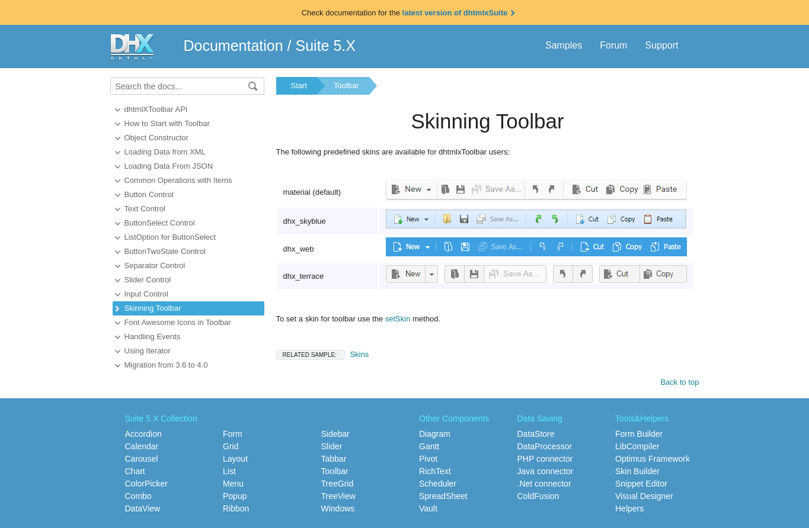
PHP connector (545, 458)
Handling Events (152, 336)
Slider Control (147, 279)
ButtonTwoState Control (165, 251)
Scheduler (437, 483)
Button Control (149, 194)
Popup (235, 496)
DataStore (536, 434)
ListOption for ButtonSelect (170, 237)
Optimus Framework (652, 458)
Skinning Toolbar (152, 308)
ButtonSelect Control (159, 222)
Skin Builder (637, 471)
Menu (233, 483)
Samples (563, 45)
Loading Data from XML (165, 151)
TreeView (338, 496)
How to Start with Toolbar (167, 123)
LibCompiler (637, 446)
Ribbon (236, 508)
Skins (322, 354)
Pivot (428, 458)
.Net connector (544, 483)
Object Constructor (156, 137)
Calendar (142, 446)
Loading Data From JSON (168, 166)
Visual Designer (644, 496)
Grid (230, 446)
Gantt (429, 446)
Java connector (545, 471)
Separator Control (155, 265)
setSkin (398, 318)
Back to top (679, 382)
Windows (338, 508)
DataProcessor (545, 446)
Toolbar (346, 85)
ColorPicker (146, 483)
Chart (135, 471)
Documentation (233, 45)
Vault (428, 508)
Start (299, 85)
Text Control (144, 208)
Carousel (141, 458)
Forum (613, 45)
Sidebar (335, 434)
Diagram (434, 434)
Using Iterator (147, 350)
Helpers (629, 508)
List (229, 471)
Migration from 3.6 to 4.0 (166, 364)
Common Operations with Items (178, 180)
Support (661, 45)
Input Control (146, 293)
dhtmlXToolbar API (156, 109)
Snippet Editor (641, 483)
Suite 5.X (326, 45)
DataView (143, 508)
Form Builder (639, 434)
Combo (138, 496)
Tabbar (334, 458)
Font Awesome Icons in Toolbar (177, 322)
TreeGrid (337, 483)
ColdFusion (538, 496)
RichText (435, 471)
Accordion (143, 434)
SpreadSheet (443, 496)
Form (232, 434)
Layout (235, 458)
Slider (332, 446)
